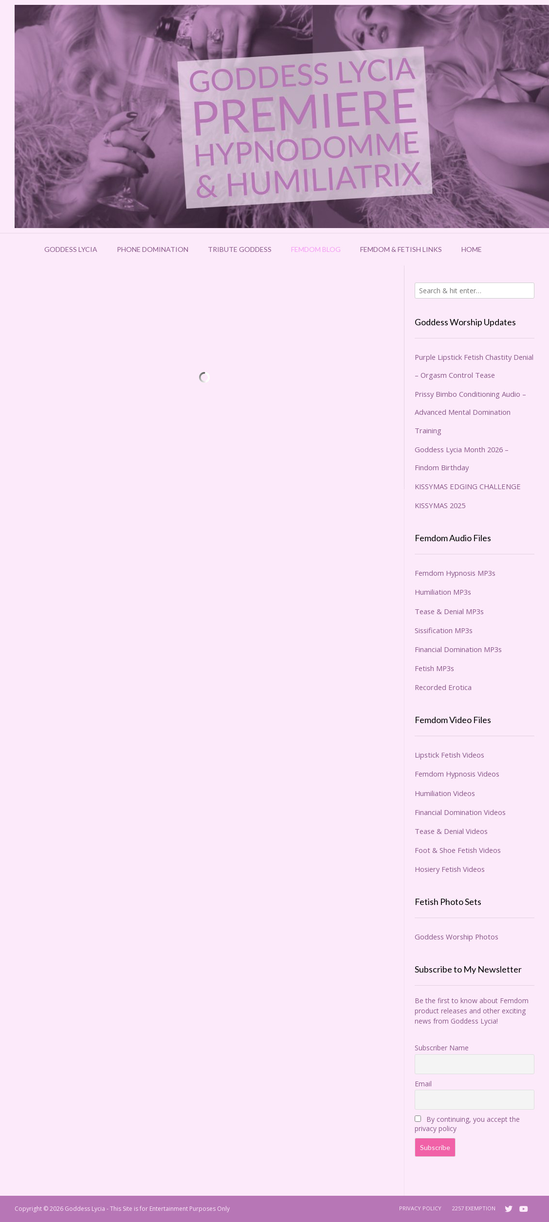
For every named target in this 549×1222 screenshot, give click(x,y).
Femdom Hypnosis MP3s (455, 573)
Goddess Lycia (70, 249)
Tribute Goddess (240, 249)
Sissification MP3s (444, 630)
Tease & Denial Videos (451, 831)
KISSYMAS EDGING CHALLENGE (468, 486)
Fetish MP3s (434, 668)
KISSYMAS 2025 (440, 505)
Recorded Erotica (443, 687)
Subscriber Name (442, 1047)
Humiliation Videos (445, 793)
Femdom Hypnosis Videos (457, 774)
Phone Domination (152, 249)
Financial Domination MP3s (458, 649)
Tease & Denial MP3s (449, 611)
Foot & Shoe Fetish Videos (458, 850)
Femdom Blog (316, 249)
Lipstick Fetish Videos (449, 755)
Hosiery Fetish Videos (450, 869)
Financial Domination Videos (460, 812)
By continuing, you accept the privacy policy (467, 1124)
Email (423, 1083)
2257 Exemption (473, 1208)
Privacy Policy (420, 1208)
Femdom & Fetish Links (401, 249)
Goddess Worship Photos (456, 936)
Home (471, 249)
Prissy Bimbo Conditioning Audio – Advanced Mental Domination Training (470, 412)
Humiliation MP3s (443, 592)
